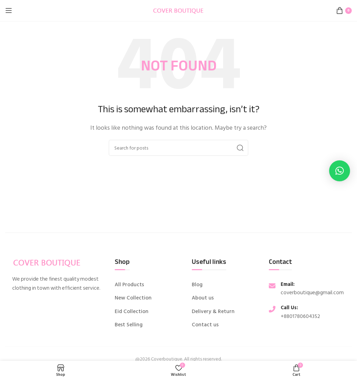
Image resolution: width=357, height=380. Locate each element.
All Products (129, 285)
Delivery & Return (213, 311)
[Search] (178, 148)
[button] (339, 170)
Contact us (205, 325)
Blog (197, 285)
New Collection (133, 298)
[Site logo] (178, 10)
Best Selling (129, 325)
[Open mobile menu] (9, 10)
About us (203, 298)
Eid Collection (132, 311)
